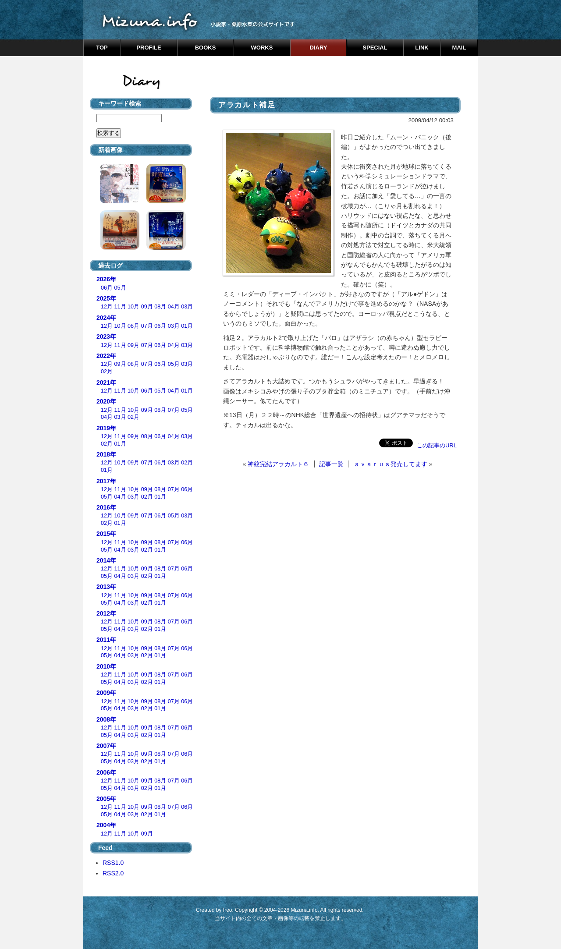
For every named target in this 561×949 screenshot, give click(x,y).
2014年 (106, 560)
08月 (160, 307)
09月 (147, 307)
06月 (107, 288)
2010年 (106, 666)
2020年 (106, 401)
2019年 (106, 428)
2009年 (106, 692)
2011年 (106, 639)
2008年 (106, 719)
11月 (120, 307)
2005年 (106, 798)
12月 (107, 307)
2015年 (106, 533)
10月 (133, 307)
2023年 (106, 336)
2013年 (106, 586)
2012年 (106, 613)
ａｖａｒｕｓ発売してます (390, 463)
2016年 (106, 507)
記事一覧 (331, 463)
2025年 (106, 298)
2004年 (106, 825)
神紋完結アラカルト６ (278, 463)
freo (227, 910)
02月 (107, 371)
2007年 (106, 745)
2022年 (106, 355)
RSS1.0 (113, 862)
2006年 (106, 772)
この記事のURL (437, 445)
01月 (187, 326)
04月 (174, 307)
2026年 (106, 279)
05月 (120, 288)
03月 (187, 307)
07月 (147, 326)
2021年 (106, 382)
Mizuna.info (304, 910)
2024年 (106, 317)
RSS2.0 (113, 873)
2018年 (106, 454)
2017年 (106, 481)
